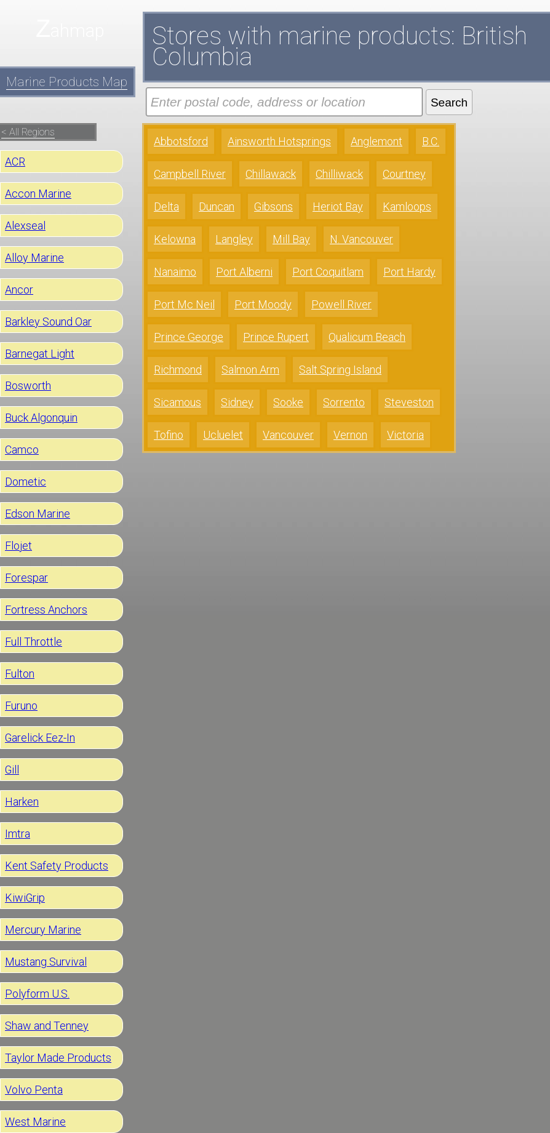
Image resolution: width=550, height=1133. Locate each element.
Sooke (288, 402)
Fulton (19, 673)
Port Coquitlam (328, 271)
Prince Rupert (276, 336)
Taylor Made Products (58, 1057)
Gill (12, 769)
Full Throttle (33, 641)
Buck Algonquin (41, 417)
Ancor (19, 289)
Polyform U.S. (37, 993)
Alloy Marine (34, 257)
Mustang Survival (46, 961)
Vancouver (288, 434)
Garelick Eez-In (40, 737)
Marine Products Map (66, 81)
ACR (15, 161)
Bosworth (28, 385)
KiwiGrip (25, 897)
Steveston (409, 402)
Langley (234, 239)
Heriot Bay (338, 206)
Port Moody (263, 304)
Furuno (21, 705)
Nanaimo (175, 271)
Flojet (18, 545)
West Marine (35, 1121)
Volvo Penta (34, 1089)
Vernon (350, 434)
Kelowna (175, 239)
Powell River (341, 304)
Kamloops (407, 206)
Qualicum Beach (367, 336)
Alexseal (25, 225)
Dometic (25, 481)
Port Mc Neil (184, 304)
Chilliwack (339, 173)
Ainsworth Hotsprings (279, 141)
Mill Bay (291, 239)
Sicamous (177, 402)
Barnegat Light (39, 353)
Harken (22, 801)
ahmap (77, 30)
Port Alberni (244, 271)
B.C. (430, 141)
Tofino (168, 434)
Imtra (17, 833)
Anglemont (376, 141)
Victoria (405, 434)
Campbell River (190, 173)
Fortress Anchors (46, 609)
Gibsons (273, 206)
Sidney (237, 402)
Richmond (178, 369)
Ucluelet (223, 434)
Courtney (404, 173)
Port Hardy (409, 271)
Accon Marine (38, 193)
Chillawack (270, 173)
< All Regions (28, 132)
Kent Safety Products (56, 865)
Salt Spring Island (340, 369)
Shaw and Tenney (47, 1025)
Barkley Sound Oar (48, 321)
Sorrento (344, 402)
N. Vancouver (361, 239)
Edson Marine (37, 513)
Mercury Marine (43, 929)
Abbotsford (181, 141)
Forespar (26, 577)
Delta (166, 206)
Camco (22, 449)
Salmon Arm (250, 369)
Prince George (188, 336)
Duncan (216, 206)
